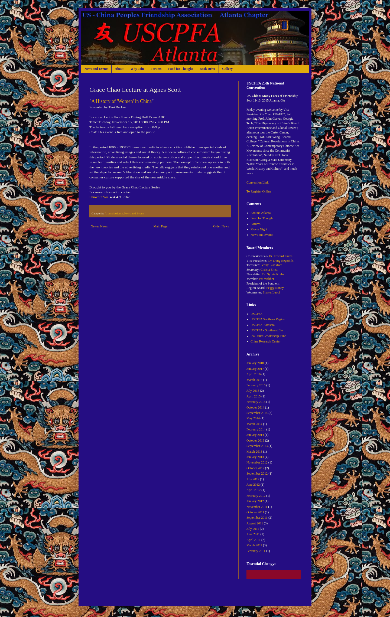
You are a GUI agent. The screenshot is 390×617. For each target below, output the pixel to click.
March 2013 (254, 451)
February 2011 (255, 551)
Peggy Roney (275, 288)
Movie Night (259, 229)
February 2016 (255, 385)
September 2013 (257, 446)
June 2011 (253, 534)
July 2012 (252, 479)
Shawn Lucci (271, 292)
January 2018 (255, 363)
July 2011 (252, 529)
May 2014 (253, 418)
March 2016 (254, 380)
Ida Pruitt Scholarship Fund (268, 336)
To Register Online (258, 191)
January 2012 (255, 501)
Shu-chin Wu (98, 197)
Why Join (137, 69)
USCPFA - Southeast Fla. (267, 330)
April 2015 (253, 396)
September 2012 (257, 473)
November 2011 (256, 507)
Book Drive (207, 69)
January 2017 (255, 369)
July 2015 (252, 391)
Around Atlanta (114, 213)
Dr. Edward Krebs (280, 256)
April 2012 (253, 490)
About (119, 69)
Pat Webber (266, 279)
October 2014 (255, 407)
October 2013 (255, 440)
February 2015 (255, 402)
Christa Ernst (269, 270)
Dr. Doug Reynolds (281, 261)
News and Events (96, 69)
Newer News (99, 226)
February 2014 (255, 429)
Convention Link (257, 182)
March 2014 (254, 424)
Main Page (161, 226)
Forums (156, 69)
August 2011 (254, 523)
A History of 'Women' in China (121, 101)
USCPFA (256, 314)
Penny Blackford (271, 265)
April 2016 (253, 374)
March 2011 (254, 545)
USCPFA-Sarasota (263, 325)
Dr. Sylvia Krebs (273, 274)
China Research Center (266, 341)
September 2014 (257, 413)
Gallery (227, 69)
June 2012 (253, 485)
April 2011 (253, 540)
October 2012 (255, 468)
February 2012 (255, 496)
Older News (221, 226)
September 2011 (257, 518)
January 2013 (255, 457)
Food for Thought (180, 69)
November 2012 (257, 462)
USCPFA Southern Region (268, 319)
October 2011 (255, 512)
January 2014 (255, 435)
